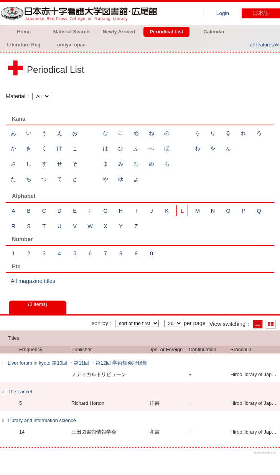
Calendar (214, 32)
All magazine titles (33, 281)
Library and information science (42, 420)
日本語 (261, 13)
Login (222, 13)
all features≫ (264, 45)
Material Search (71, 32)
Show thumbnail (270, 324)
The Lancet (20, 391)
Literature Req (24, 45)
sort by (100, 323)
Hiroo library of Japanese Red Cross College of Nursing (80, 13)
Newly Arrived (119, 32)
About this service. (265, 452)
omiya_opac (71, 45)
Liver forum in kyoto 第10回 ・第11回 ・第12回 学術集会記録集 (77, 363)
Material (15, 96)
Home (24, 32)
